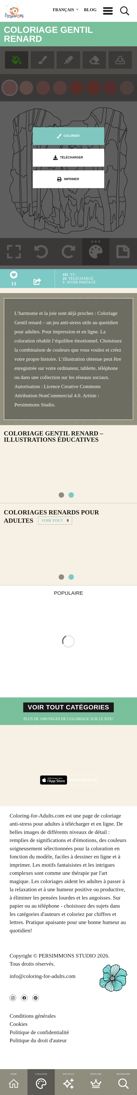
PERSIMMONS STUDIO (67, 967)
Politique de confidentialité (39, 1048)
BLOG (90, 9)
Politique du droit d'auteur (38, 1057)
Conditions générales (33, 1032)
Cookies (19, 1040)
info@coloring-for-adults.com (43, 988)
